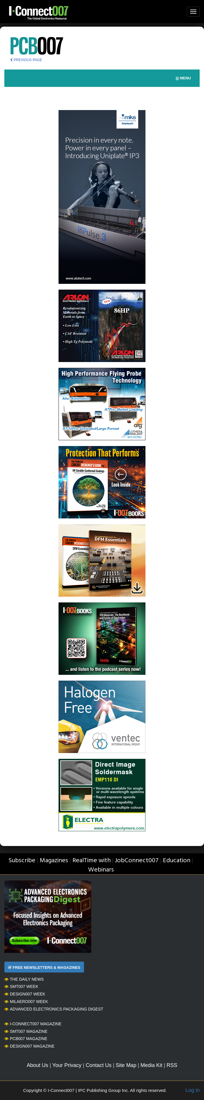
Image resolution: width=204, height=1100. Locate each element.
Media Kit (151, 1065)
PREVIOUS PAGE (26, 60)
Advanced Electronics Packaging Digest (53, 1009)
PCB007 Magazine (25, 1038)
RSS (172, 1065)
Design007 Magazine (29, 1046)
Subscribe (21, 861)
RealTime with (91, 861)
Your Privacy (66, 1065)
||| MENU (183, 78)
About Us (37, 1065)
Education (176, 861)
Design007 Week (24, 994)
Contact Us (99, 1065)
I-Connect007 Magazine (32, 1024)
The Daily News (24, 979)
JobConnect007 (137, 861)
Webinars (101, 870)
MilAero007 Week (26, 1001)
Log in (192, 1090)
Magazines (54, 861)
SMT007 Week (21, 986)
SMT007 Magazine (26, 1031)
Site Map (126, 1065)
